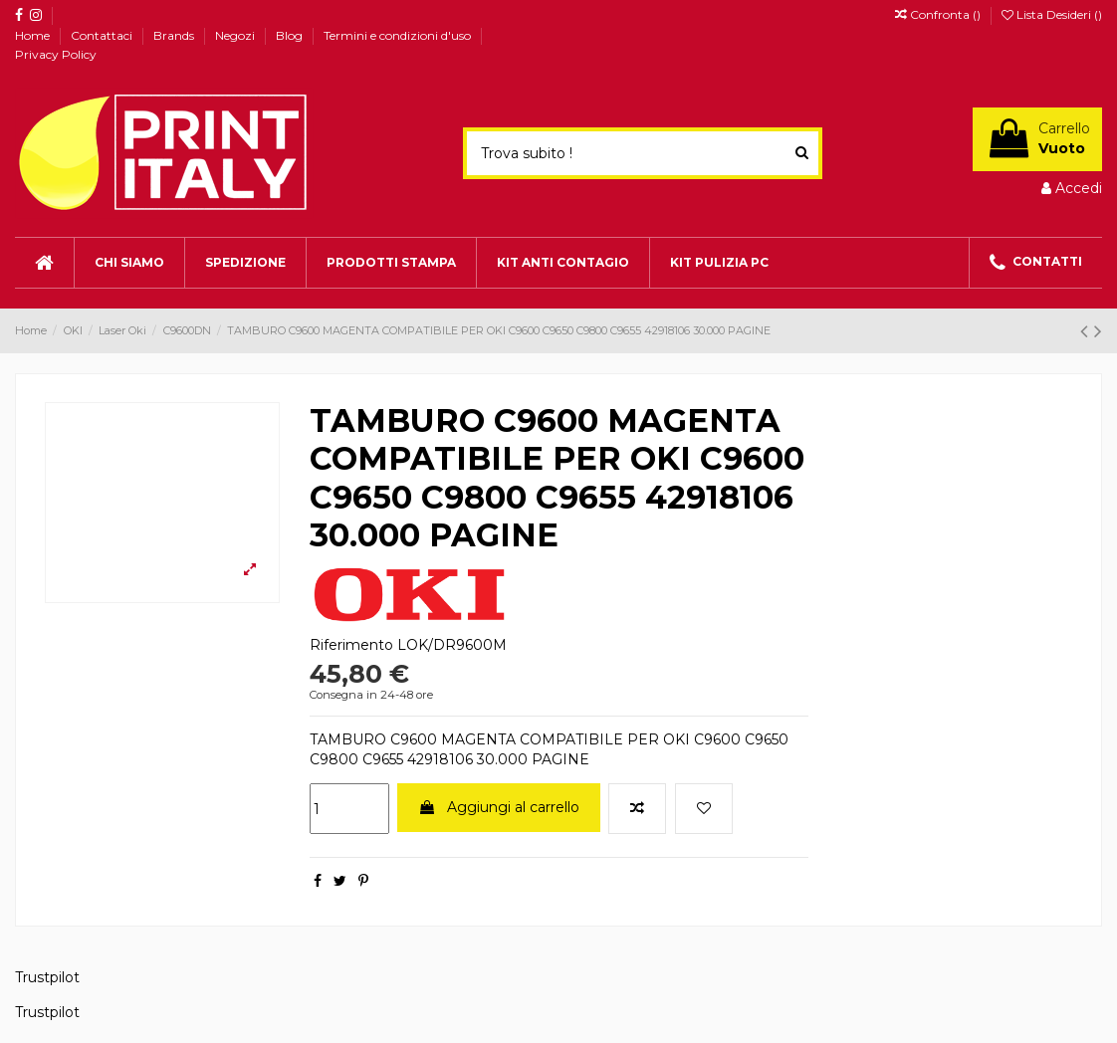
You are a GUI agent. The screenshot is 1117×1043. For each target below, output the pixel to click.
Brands (175, 35)
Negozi (236, 35)
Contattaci (103, 35)
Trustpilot (47, 977)
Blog (291, 35)
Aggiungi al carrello (498, 807)
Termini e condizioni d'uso (399, 35)
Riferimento (351, 645)
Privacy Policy (56, 54)
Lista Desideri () (1052, 14)
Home (34, 35)
